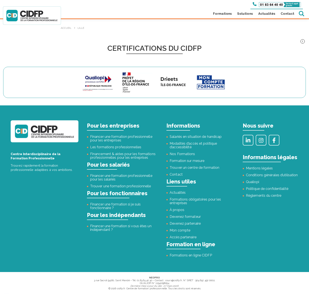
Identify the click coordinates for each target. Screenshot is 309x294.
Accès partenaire (183, 237)
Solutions (245, 14)
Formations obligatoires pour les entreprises (195, 201)
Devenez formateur (185, 217)
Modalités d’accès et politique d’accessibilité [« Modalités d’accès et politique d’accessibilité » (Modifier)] (193, 145)
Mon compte (180, 230)
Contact (287, 14)
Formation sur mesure (187, 161)
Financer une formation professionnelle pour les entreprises (121, 138)
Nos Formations (182, 154)
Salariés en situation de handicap (196, 137)
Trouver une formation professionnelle (120, 186)
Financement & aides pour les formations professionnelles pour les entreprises (123, 156)
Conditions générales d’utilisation (272, 175)
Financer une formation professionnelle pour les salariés (121, 177)
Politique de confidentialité (267, 189)
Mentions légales (259, 168)
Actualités (267, 14)
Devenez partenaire (185, 223)
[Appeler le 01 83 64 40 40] (277, 4)
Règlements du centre (263, 196)
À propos (177, 210)
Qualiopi (252, 182)
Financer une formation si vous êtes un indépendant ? (121, 228)
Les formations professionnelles (115, 147)
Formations (222, 14)
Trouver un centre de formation (194, 168)
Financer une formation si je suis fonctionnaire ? (115, 206)
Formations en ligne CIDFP (191, 255)
